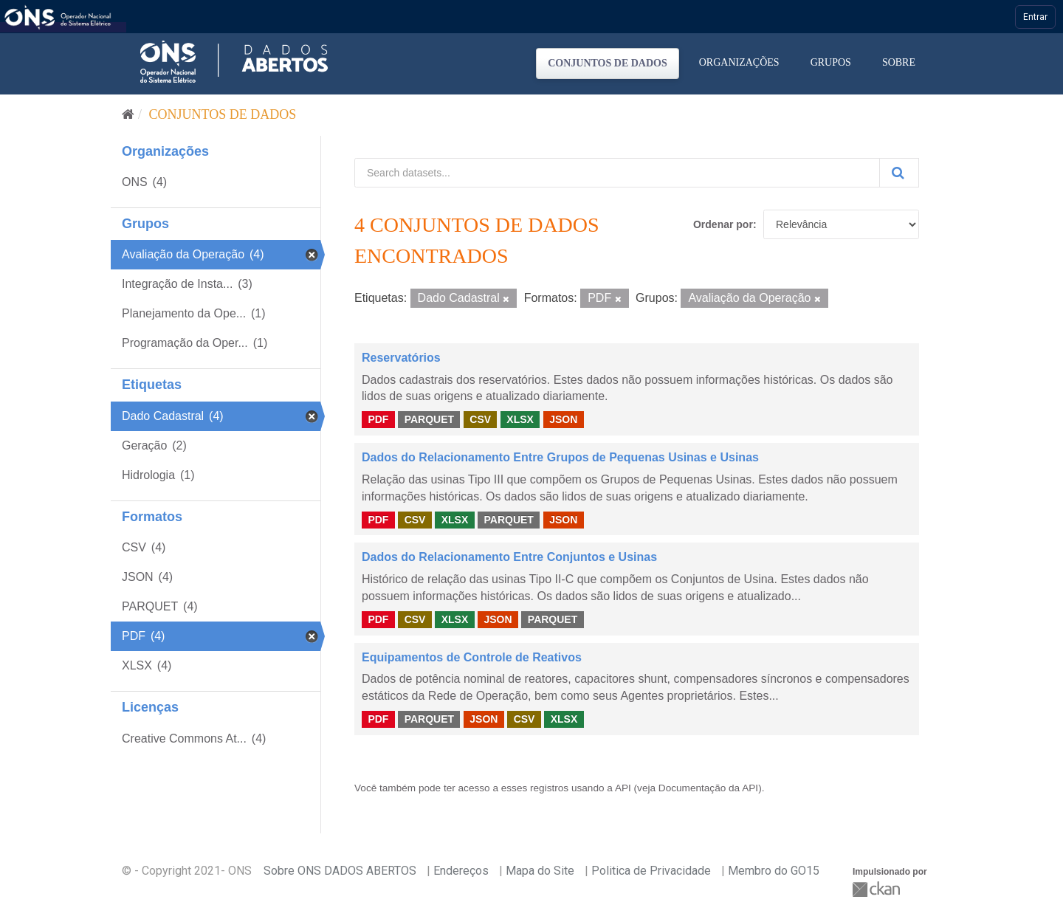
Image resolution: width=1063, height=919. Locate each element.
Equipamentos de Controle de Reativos (472, 657)
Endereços (461, 871)
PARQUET (429, 419)
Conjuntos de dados (607, 63)
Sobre (898, 62)
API (623, 788)
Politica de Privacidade (651, 871)
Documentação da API (708, 788)
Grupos (831, 62)
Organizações (739, 62)
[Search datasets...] (617, 172)
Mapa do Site (540, 871)
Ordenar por (723, 224)
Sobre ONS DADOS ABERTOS (340, 871)
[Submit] (899, 172)
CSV (480, 419)
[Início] (128, 114)
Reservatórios (401, 357)
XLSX (520, 419)
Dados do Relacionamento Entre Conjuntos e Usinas (509, 557)
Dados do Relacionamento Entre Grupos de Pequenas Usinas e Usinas (560, 457)
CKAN (878, 889)
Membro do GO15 (773, 871)
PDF (378, 419)
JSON (563, 419)
